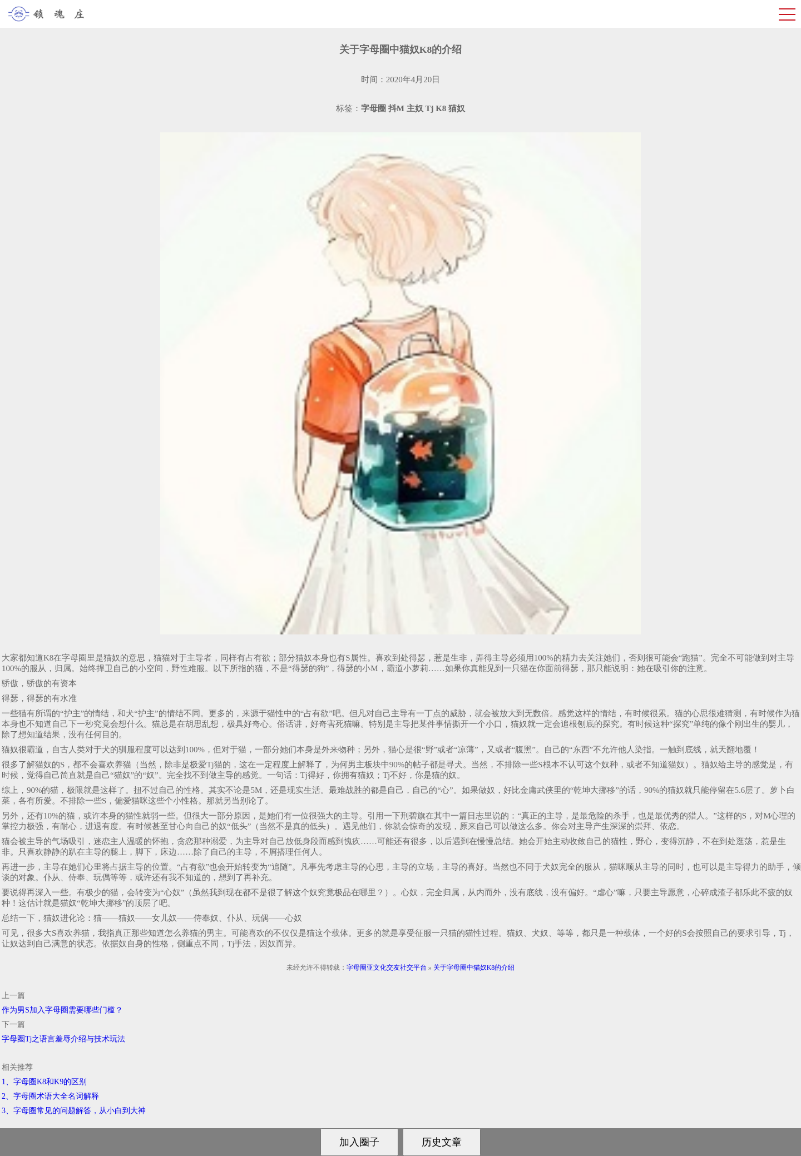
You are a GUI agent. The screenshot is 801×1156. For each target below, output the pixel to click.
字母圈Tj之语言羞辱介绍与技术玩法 (63, 1039)
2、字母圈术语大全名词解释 (50, 1096)
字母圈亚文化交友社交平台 (387, 967)
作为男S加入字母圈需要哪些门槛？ (62, 1010)
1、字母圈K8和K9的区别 (44, 1082)
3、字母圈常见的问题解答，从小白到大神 (74, 1111)
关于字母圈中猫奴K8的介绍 (474, 967)
